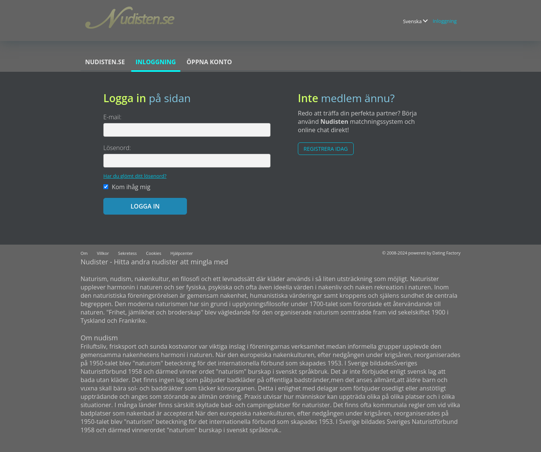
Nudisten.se (105, 62)
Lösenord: (117, 148)
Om (84, 253)
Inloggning (445, 20)
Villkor (103, 253)
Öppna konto (209, 62)
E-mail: (112, 117)
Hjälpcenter (182, 253)
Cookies (153, 253)
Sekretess (127, 253)
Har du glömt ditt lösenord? (134, 175)
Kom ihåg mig (126, 187)
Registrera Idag (326, 148)
